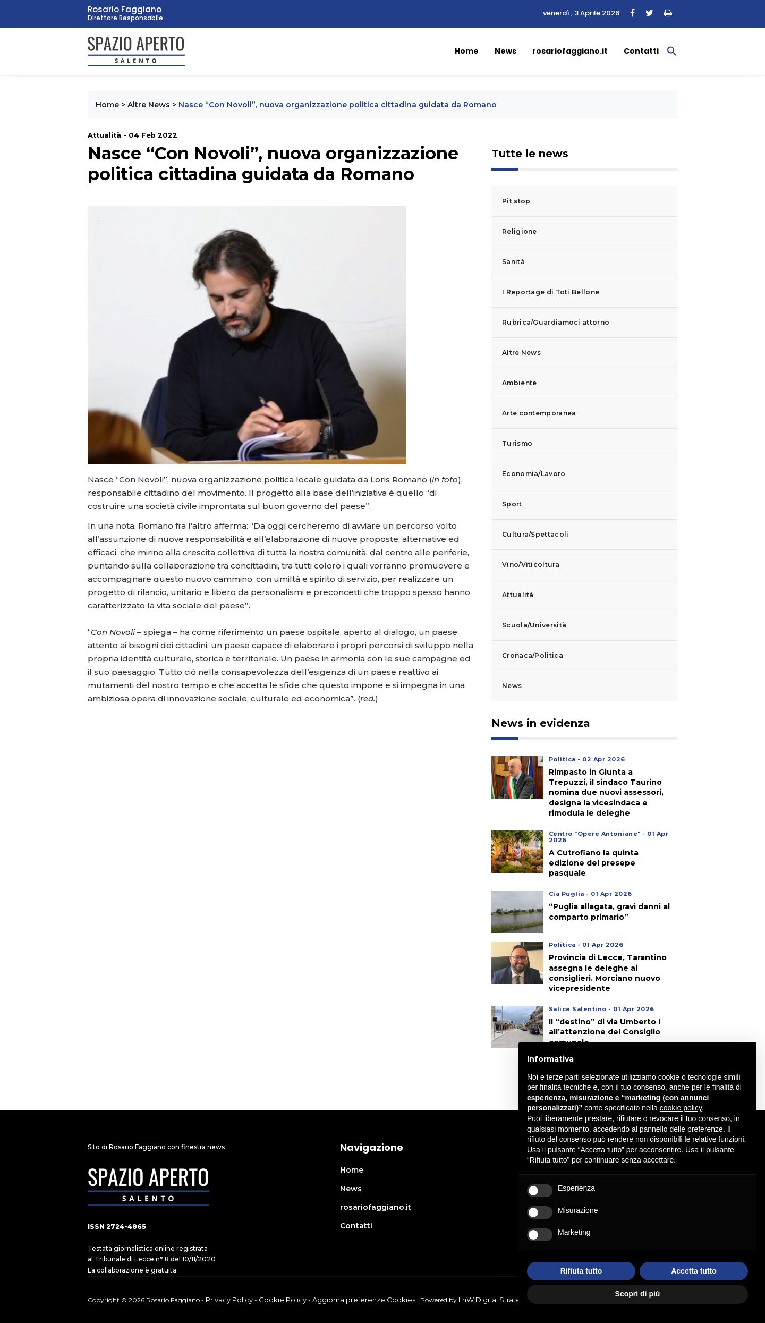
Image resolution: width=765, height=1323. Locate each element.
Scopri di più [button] (637, 1294)
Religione (519, 231)
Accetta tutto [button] (694, 1271)
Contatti (641, 51)
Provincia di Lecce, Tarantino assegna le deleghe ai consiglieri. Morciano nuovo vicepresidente (608, 973)
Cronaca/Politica (532, 655)
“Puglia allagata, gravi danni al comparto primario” (609, 911)
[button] (672, 50)
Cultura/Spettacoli (535, 534)
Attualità (518, 595)
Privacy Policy (229, 1299)
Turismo (517, 443)
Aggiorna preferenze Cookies (363, 1299)
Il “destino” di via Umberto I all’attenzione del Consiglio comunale (604, 1032)
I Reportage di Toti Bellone (550, 292)
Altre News (149, 104)
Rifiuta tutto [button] (581, 1271)
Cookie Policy (283, 1299)
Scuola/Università (534, 625)
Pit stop (516, 201)
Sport (512, 504)
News (505, 51)
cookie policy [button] (681, 1108)
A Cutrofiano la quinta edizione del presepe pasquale (594, 863)
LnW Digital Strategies (496, 1299)
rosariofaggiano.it (570, 51)
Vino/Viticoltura (530, 565)
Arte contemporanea (539, 413)
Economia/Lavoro (534, 474)
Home (467, 51)
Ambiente (519, 383)
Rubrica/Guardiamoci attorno (555, 322)
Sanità (513, 262)
